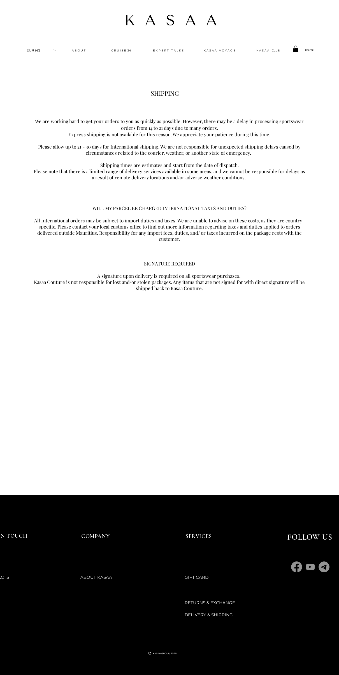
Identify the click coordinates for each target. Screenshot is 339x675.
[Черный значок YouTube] (157, 642)
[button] (41, 50)
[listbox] (41, 50)
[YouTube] (310, 566)
